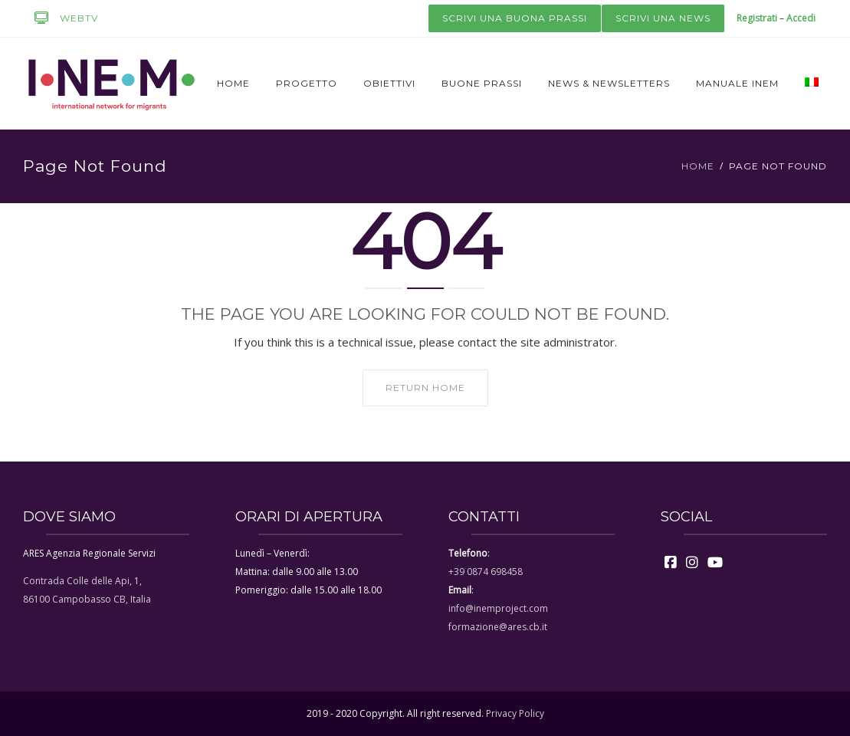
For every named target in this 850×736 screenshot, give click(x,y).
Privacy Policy (515, 713)
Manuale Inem (737, 83)
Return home (425, 387)
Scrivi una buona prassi (514, 18)
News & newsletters (609, 83)
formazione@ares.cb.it (497, 626)
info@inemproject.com (498, 608)
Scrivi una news (663, 18)
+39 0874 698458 (485, 571)
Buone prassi (481, 83)
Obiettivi (389, 83)
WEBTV (60, 18)
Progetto (306, 83)
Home (233, 83)
